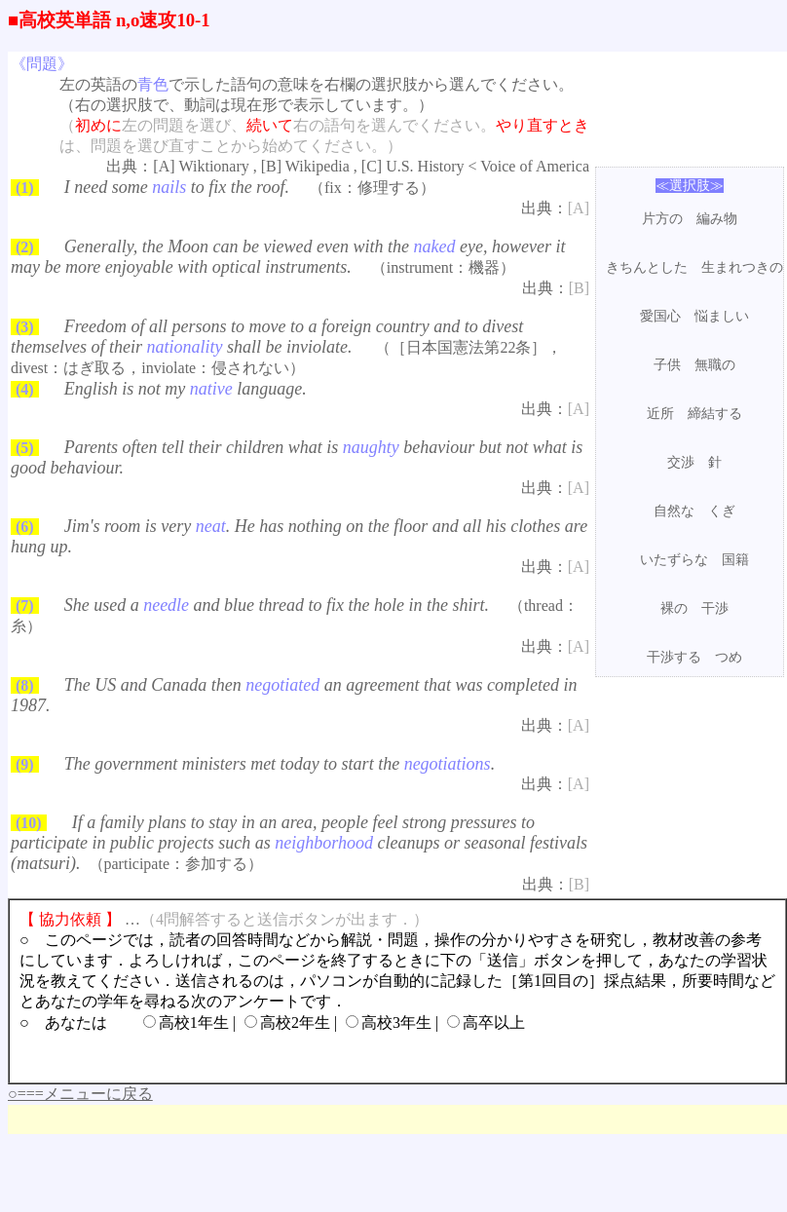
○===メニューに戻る (80, 1093)
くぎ (721, 511)
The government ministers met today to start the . (279, 764)
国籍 (735, 559)
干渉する (674, 657)
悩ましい (721, 316)
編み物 (716, 218)
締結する (715, 413)
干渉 (715, 608)
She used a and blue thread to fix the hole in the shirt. (276, 605)
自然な (674, 511)
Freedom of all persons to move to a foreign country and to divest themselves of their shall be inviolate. (267, 337)
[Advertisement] (362, 1112)
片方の (662, 218)
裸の (674, 608)
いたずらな (674, 559)
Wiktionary (214, 166)
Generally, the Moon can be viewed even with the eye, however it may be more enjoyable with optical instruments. (288, 257)
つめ (728, 657)
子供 (667, 365)
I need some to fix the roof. (176, 187)
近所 (660, 413)
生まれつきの (742, 267)
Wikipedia (317, 166)
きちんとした (647, 267)
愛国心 (660, 316)
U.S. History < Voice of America (487, 166)
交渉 (680, 462)
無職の (714, 365)
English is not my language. (185, 388)
